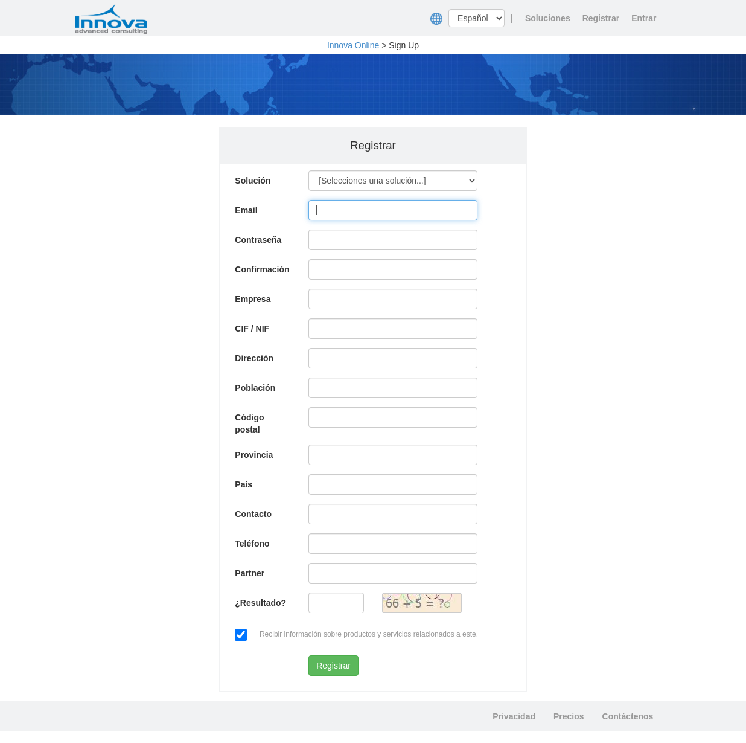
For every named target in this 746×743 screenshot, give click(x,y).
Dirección (254, 358)
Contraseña (258, 240)
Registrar (600, 18)
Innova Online (353, 45)
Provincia (254, 455)
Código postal (249, 423)
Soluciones (547, 18)
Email (246, 210)
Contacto (253, 514)
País (243, 484)
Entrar (643, 18)
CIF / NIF (252, 328)
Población (255, 388)
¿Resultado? (260, 603)
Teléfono (252, 543)
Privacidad (514, 716)
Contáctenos (628, 716)
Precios (568, 716)
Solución (252, 180)
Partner (249, 573)
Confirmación (262, 269)
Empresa (252, 299)
